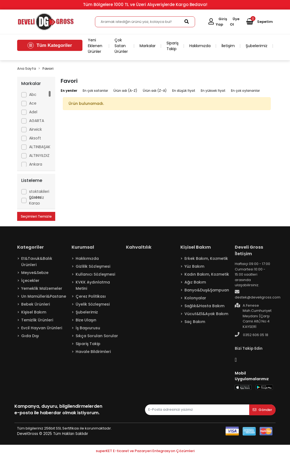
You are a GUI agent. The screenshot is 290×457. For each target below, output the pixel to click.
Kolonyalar (195, 298)
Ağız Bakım (195, 282)
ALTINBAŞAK (39, 147)
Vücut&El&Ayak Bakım (206, 313)
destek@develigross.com (257, 294)
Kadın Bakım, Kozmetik (206, 274)
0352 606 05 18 (251, 334)
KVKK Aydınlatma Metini (93, 285)
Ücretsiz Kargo (36, 200)
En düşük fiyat (183, 90)
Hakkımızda (200, 45)
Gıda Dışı (30, 336)
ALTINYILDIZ (39, 155)
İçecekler (30, 280)
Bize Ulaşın (86, 320)
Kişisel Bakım (33, 312)
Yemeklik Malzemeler (41, 288)
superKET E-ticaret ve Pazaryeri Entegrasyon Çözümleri (145, 450)
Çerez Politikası (91, 296)
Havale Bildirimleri (93, 351)
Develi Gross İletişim (249, 250)
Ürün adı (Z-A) (155, 90)
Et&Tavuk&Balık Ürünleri (36, 261)
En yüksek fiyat (213, 90)
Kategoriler (30, 247)
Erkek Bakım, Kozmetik (206, 258)
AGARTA (36, 120)
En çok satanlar (95, 90)
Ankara (35, 164)
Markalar (148, 45)
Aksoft (35, 138)
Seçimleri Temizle (36, 216)
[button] (259, 22)
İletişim (228, 45)
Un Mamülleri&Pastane (43, 296)
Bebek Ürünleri (35, 304)
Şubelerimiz (256, 45)
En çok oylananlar (245, 90)
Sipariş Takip (172, 45)
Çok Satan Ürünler (121, 45)
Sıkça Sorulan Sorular (97, 336)
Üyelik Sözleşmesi (93, 304)
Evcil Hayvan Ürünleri (41, 328)
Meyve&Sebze (34, 272)
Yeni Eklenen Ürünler (95, 45)
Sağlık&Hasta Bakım (204, 306)
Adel (33, 112)
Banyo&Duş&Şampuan (206, 290)
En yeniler (69, 90)
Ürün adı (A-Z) (125, 90)
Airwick (35, 129)
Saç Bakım (194, 321)
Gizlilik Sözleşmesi (93, 266)
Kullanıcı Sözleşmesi (95, 274)
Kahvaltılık (139, 247)
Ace (32, 103)
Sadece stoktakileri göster (39, 191)
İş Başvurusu (88, 328)
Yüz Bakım (194, 266)
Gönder (262, 409)
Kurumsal (83, 247)
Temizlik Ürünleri (37, 320)
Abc (32, 94)
